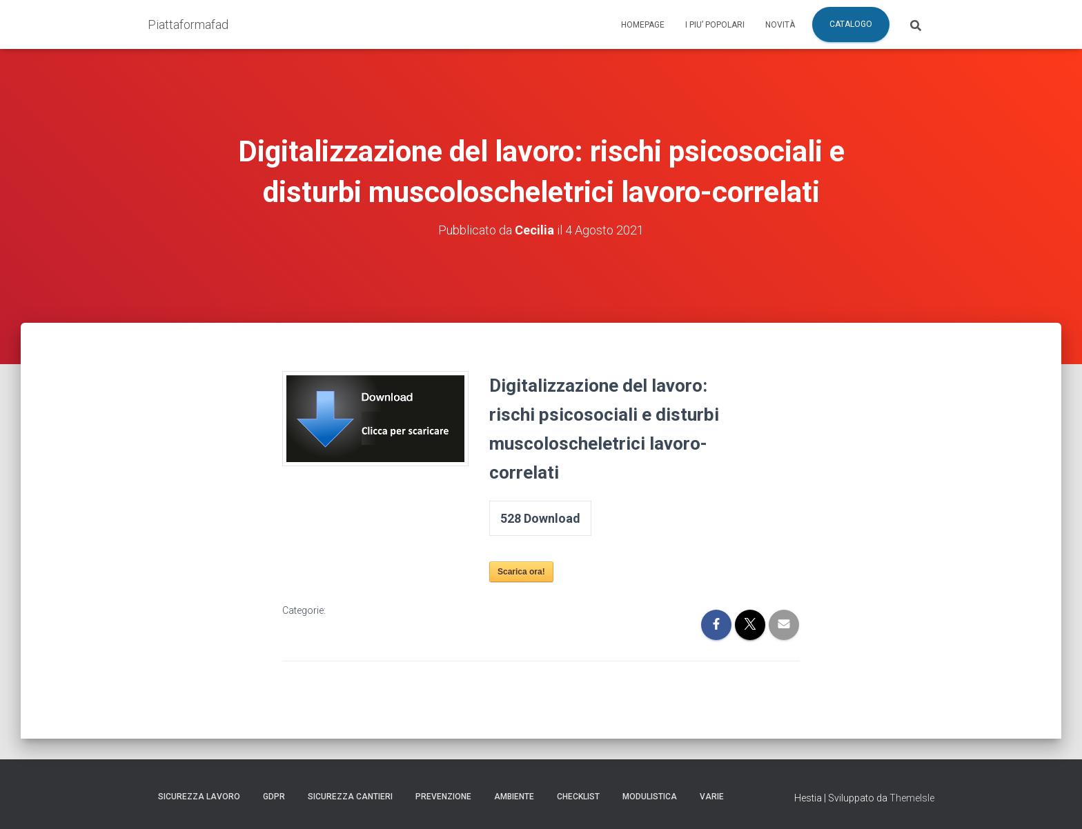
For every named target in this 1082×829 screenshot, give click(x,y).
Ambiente (514, 796)
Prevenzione (443, 796)
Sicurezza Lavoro (199, 796)
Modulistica (649, 796)
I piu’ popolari (715, 25)
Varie (712, 796)
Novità (780, 25)
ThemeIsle (911, 797)
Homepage (643, 25)
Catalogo (850, 24)
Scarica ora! (521, 572)
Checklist (578, 796)
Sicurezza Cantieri (350, 796)
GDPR (274, 796)
